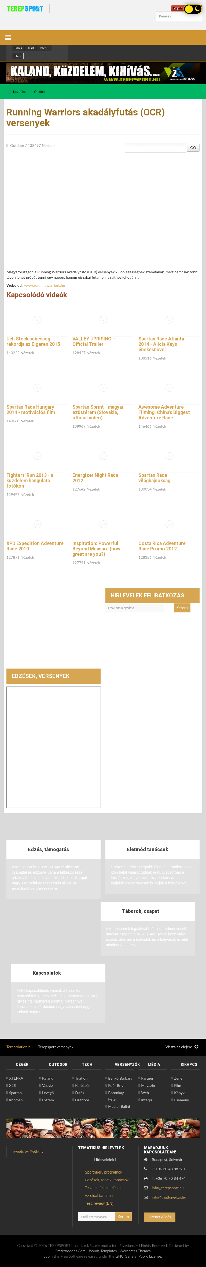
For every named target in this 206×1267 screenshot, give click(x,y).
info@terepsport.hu (168, 1187)
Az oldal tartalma (99, 1195)
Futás (79, 1092)
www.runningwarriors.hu (44, 285)
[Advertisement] (53, 628)
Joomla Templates (102, 1250)
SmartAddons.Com (70, 1250)
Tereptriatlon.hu (19, 1046)
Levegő (48, 1092)
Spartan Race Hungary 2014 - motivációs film (30, 409)
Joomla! (50, 1256)
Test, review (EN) (99, 1203)
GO (193, 148)
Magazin (148, 1085)
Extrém (48, 1100)
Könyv (179, 1092)
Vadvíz (47, 1085)
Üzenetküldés (160, 1216)
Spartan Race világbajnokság (154, 478)
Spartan (15, 1092)
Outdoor (40, 92)
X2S (12, 1085)
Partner (147, 1078)
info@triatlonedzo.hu (169, 1197)
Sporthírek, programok (103, 1172)
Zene (178, 1078)
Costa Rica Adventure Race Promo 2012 (162, 546)
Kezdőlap (20, 92)
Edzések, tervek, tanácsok (106, 1180)
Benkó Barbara (120, 1078)
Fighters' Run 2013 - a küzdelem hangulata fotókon (29, 481)
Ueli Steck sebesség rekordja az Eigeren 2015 (33, 341)
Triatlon (81, 1078)
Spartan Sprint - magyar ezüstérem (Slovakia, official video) (98, 412)
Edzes (18, 48)
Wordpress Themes (135, 1250)
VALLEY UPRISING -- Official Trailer (94, 341)
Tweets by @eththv (27, 1151)
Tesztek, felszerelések (103, 1188)
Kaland (47, 1078)
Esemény (181, 1100)
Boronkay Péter (116, 1095)
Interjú (44, 48)
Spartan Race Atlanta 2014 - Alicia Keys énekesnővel (161, 344)
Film (177, 1085)
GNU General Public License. (138, 1256)
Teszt (31, 48)
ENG (17, 56)
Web (145, 1092)
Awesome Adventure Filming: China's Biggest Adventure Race (164, 412)
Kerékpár (82, 1085)
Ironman (16, 1100)
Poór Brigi (116, 1085)
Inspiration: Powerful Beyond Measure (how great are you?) (96, 549)
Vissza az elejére (181, 1046)
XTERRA (16, 1078)
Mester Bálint (119, 1106)
